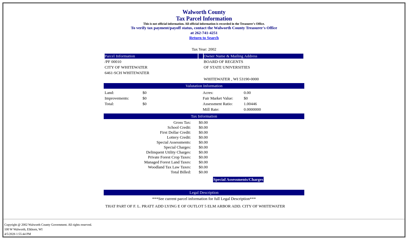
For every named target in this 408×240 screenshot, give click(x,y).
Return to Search (204, 37)
